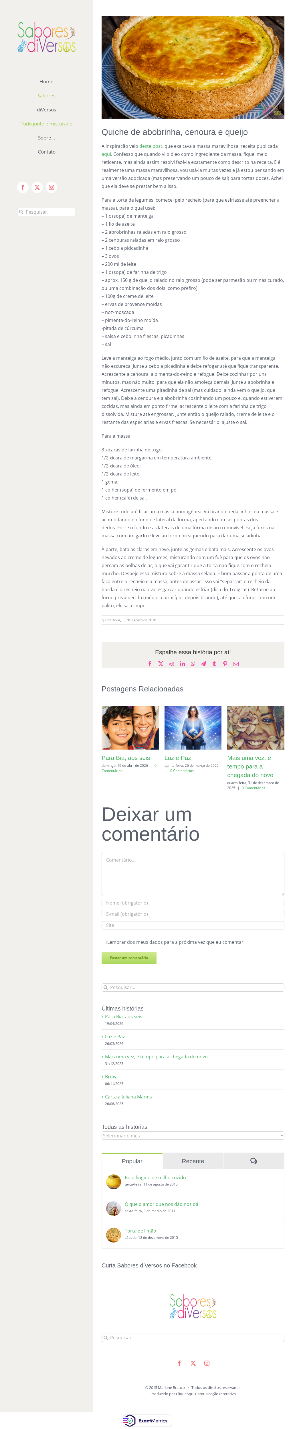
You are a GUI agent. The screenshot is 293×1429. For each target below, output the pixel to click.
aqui (106, 154)
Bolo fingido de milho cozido (155, 1177)
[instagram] (206, 1363)
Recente (193, 1161)
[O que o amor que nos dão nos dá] (113, 1205)
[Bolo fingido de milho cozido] (113, 1178)
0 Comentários (182, 770)
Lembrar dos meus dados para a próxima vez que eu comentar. (176, 942)
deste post (150, 146)
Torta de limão (140, 1231)
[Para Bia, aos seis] (130, 709)
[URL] (193, 925)
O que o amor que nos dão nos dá (161, 1204)
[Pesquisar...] (46, 212)
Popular (132, 1161)
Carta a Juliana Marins (128, 1097)
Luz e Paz (178, 757)
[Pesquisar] (21, 212)
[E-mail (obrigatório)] (193, 914)
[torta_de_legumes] (193, 67)
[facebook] (179, 1363)
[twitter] (193, 1363)
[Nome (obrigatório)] (193, 903)
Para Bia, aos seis (126, 757)
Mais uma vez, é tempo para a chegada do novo (250, 766)
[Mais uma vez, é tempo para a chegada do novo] (255, 709)
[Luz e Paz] (193, 709)
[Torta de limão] (113, 1231)
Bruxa (111, 1077)
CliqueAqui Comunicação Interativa (206, 1393)
